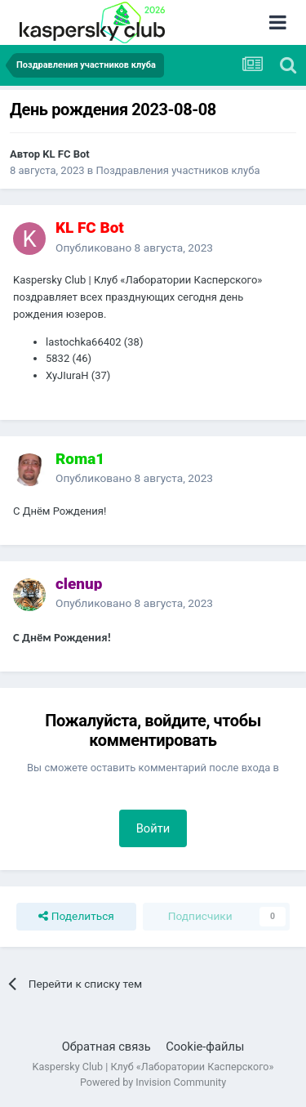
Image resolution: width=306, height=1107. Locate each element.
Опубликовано (134, 247)
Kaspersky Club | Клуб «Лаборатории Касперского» (153, 1066)
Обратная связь (106, 1046)
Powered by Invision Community (153, 1082)
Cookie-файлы (205, 1046)
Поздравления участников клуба (178, 170)
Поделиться (76, 917)
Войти (153, 828)
